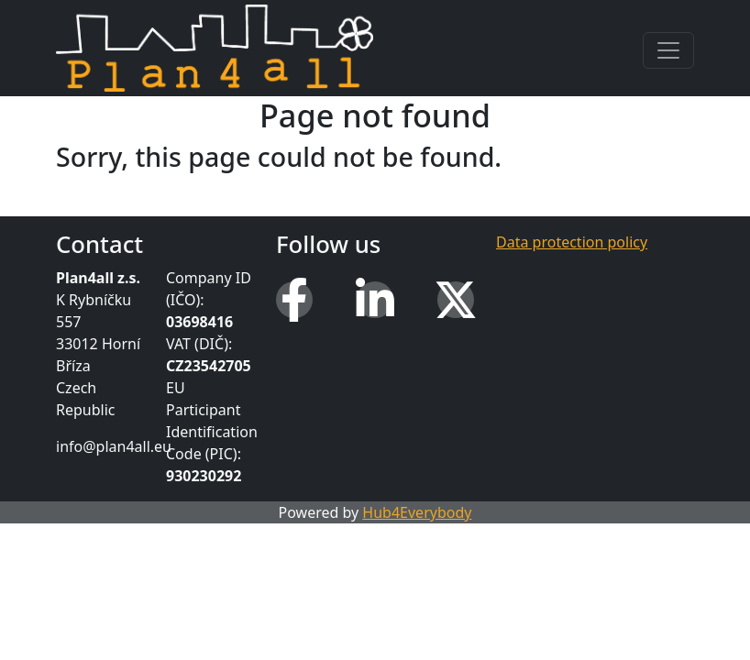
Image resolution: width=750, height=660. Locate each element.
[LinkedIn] (375, 299)
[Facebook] (294, 299)
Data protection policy (571, 242)
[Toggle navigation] (668, 50)
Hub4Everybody (416, 512)
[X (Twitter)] (455, 299)
